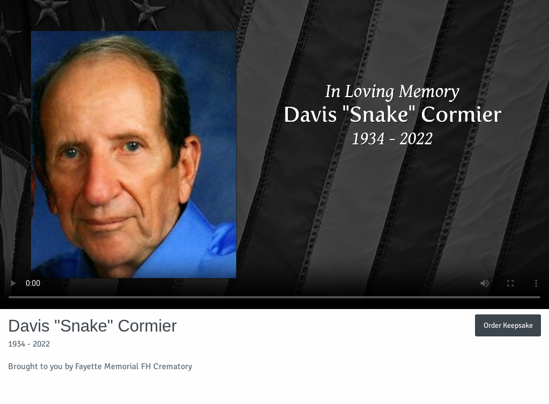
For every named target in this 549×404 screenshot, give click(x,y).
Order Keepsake (508, 325)
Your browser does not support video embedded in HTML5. (274, 154)
